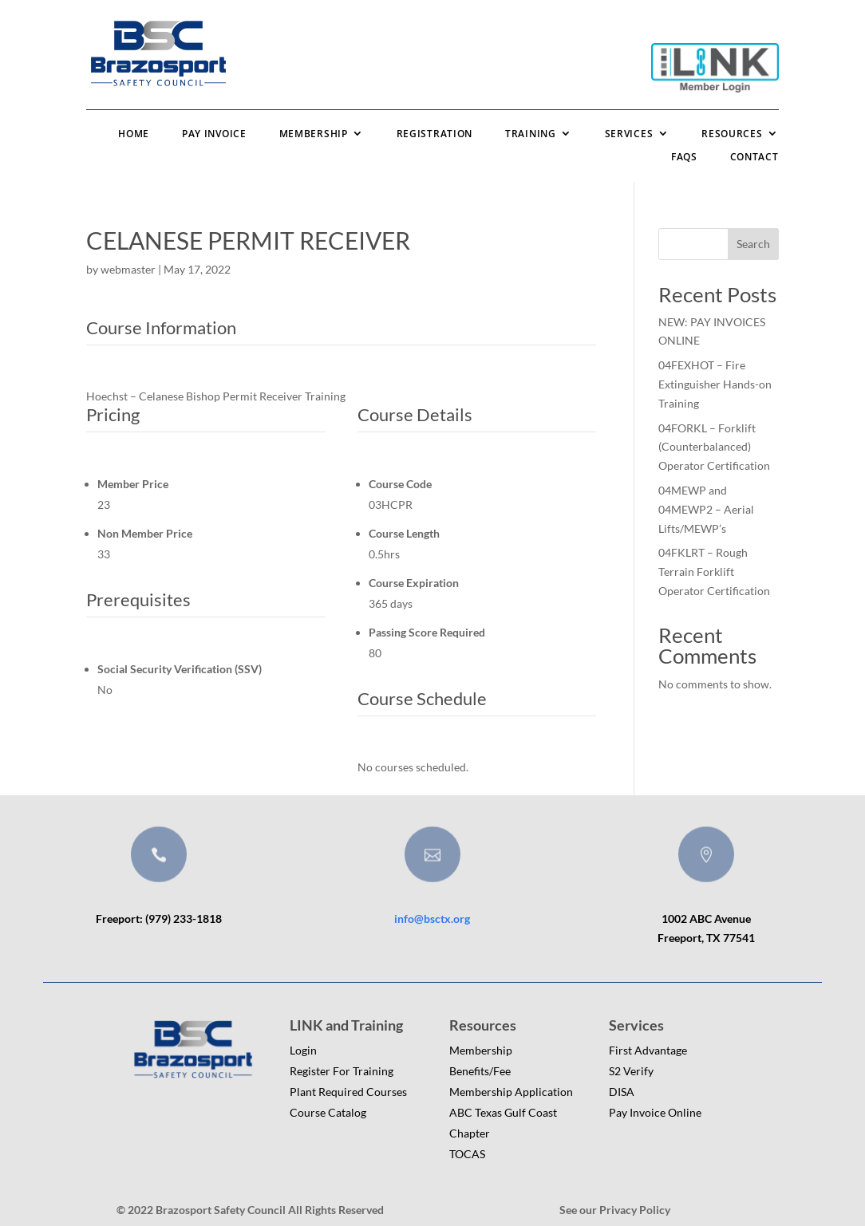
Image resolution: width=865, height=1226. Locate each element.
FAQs (684, 157)
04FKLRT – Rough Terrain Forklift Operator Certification (714, 571)
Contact (754, 157)
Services (629, 133)
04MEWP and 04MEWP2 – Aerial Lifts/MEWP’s (706, 509)
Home (133, 133)
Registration (434, 133)
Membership (313, 133)
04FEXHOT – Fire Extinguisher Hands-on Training (715, 384)
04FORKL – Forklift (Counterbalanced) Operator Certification (714, 447)
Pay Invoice (214, 133)
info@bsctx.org (432, 918)
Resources (731, 133)
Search (753, 243)
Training (530, 133)
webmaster (128, 269)
